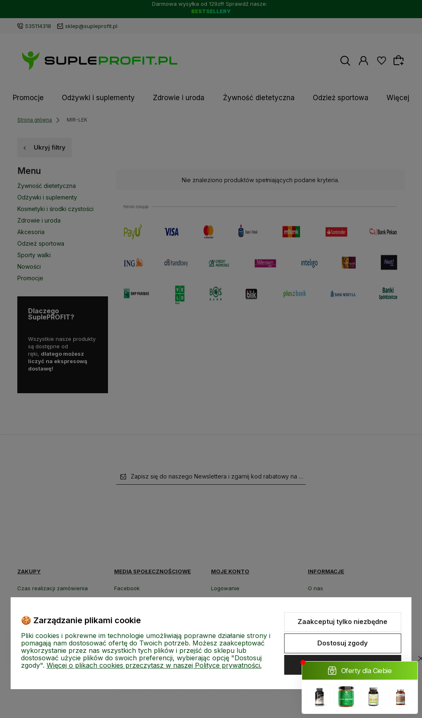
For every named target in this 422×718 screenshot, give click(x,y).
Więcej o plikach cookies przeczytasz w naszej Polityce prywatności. (154, 665)
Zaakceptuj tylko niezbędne (342, 621)
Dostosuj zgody (342, 643)
